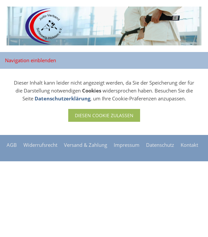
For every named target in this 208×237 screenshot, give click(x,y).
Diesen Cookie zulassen (104, 115)
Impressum (126, 145)
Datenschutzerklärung (62, 98)
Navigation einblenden (30, 60)
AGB (12, 145)
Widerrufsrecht (40, 145)
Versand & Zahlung (85, 145)
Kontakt (189, 145)
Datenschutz (160, 145)
